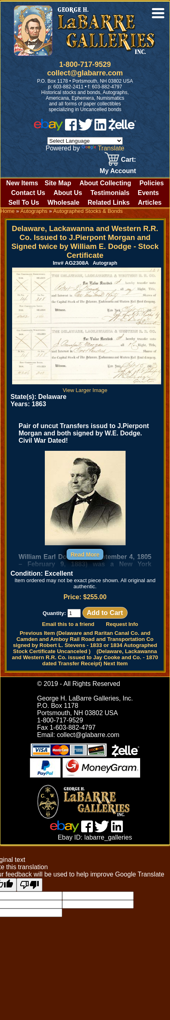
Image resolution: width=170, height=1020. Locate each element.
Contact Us (28, 192)
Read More (85, 554)
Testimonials (110, 192)
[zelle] (122, 128)
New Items (22, 183)
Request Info (122, 624)
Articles (150, 202)
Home (7, 211)
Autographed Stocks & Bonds (88, 211)
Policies (151, 183)
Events (148, 192)
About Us (67, 192)
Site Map (57, 183)
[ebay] (48, 128)
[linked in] (100, 128)
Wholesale (63, 202)
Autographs (33, 211)
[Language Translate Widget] (85, 141)
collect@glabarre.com (85, 73)
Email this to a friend (68, 624)
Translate (103, 148)
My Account (118, 170)
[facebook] (71, 128)
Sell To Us (23, 202)
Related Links (109, 202)
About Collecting (105, 183)
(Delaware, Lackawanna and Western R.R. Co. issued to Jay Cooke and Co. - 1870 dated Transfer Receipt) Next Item (85, 657)
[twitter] (85, 128)
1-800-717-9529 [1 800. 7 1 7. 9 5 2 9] (85, 64)
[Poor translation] (29, 884)
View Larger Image (86, 387)
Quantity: (61, 613)
